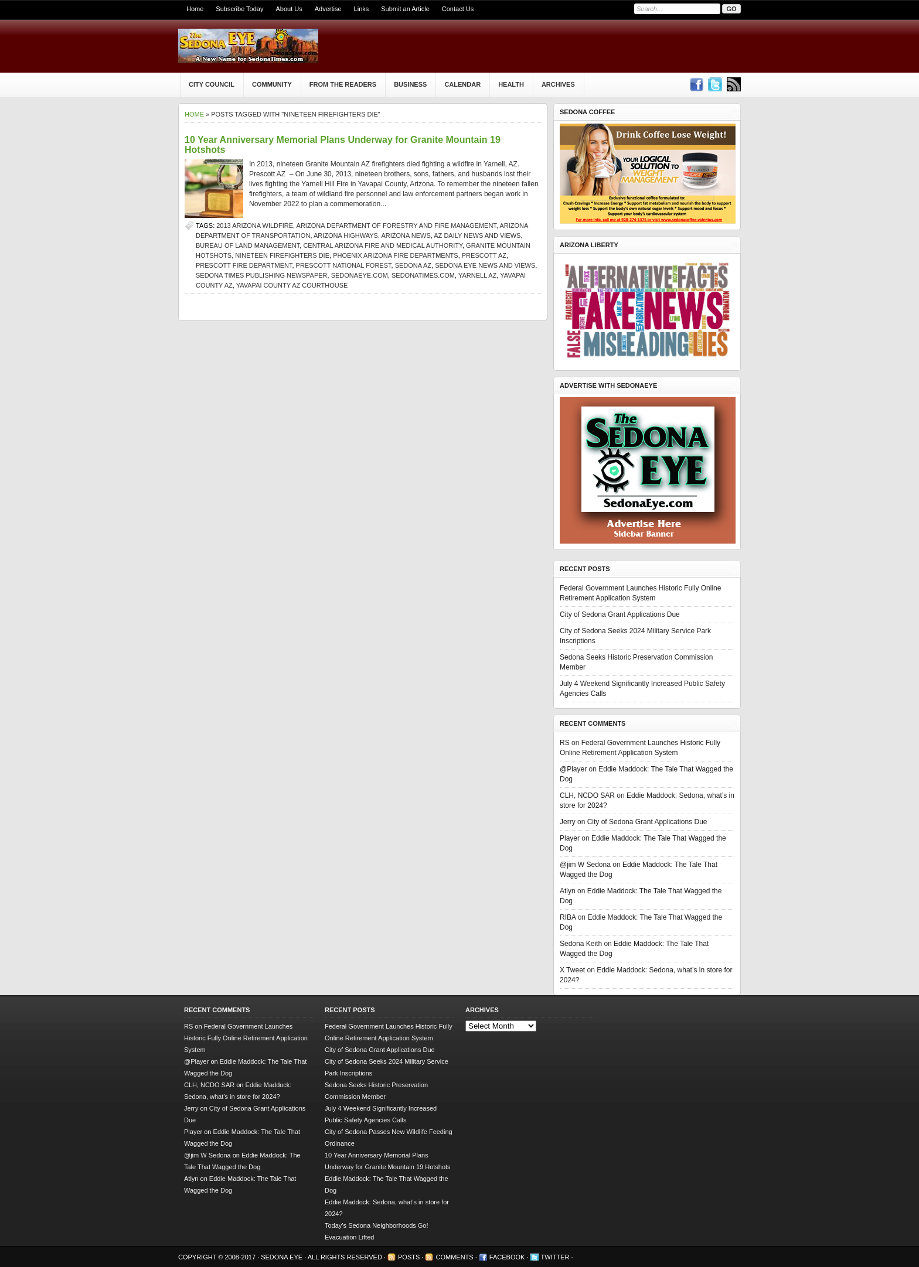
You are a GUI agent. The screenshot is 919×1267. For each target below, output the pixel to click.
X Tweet (572, 970)
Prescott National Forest (344, 265)
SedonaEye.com (359, 275)
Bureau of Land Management (247, 245)
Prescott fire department (244, 265)
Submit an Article (405, 8)
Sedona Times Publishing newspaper (262, 275)
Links (361, 8)
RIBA (568, 917)
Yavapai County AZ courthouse (292, 285)
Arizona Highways (346, 235)
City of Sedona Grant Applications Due (620, 614)
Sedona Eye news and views (485, 265)
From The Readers (342, 84)
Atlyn (568, 891)
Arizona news (405, 235)
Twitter (555, 1257)
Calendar (462, 84)
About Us (288, 8)
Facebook (507, 1257)
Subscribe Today (239, 8)
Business (410, 84)
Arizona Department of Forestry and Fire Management (396, 225)
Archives (558, 84)
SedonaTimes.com (423, 275)
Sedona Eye (282, 1257)
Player (570, 838)
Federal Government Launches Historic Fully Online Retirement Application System (246, 1038)
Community (272, 84)
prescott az (484, 255)
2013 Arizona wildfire (254, 225)
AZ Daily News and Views (477, 235)
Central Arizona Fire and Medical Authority (382, 245)
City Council (211, 84)
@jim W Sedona (585, 864)
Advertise (328, 8)
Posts (409, 1257)
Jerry (568, 822)
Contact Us (458, 8)
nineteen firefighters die (282, 255)
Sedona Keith (581, 944)
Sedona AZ (413, 265)
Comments (454, 1257)
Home (194, 8)
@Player (573, 769)
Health (511, 84)
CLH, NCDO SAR (587, 795)
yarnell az (477, 275)
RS (565, 743)
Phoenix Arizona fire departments (395, 255)
